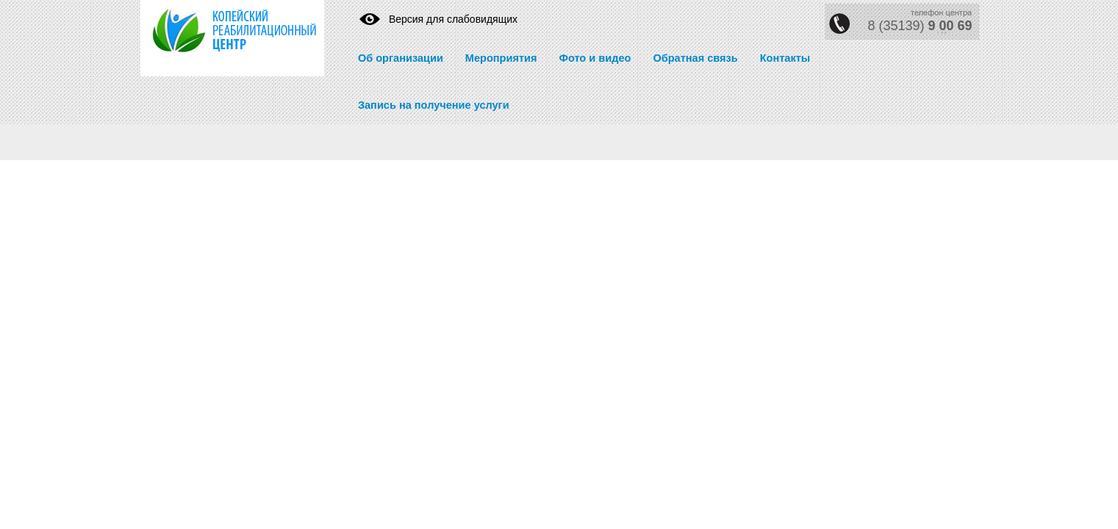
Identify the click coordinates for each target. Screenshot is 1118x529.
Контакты (785, 58)
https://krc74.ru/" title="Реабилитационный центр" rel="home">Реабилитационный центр (221, 38)
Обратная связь (695, 58)
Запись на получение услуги (433, 105)
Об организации (400, 58)
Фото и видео (595, 58)
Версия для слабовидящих (453, 19)
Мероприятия (501, 58)
